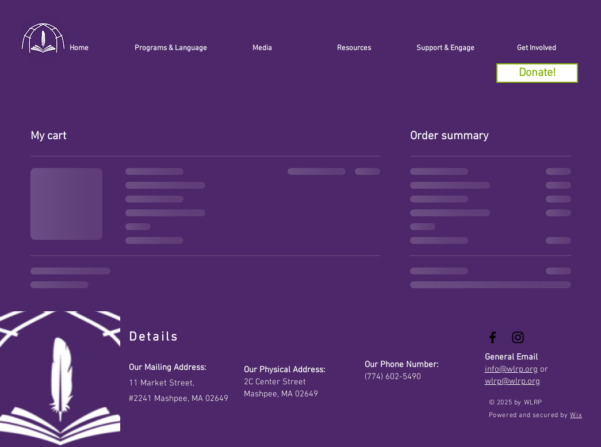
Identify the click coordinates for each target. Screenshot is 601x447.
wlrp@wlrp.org (512, 381)
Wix (576, 415)
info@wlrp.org (511, 369)
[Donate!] (537, 73)
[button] (445, 48)
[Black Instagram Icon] (518, 337)
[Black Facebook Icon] (492, 337)
